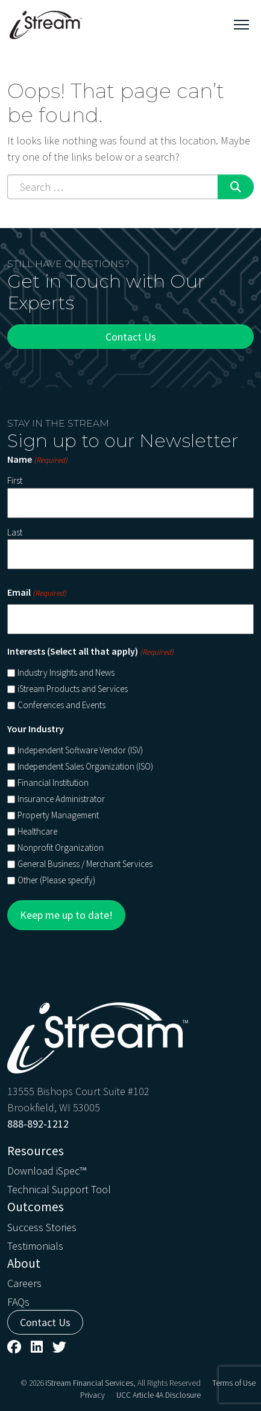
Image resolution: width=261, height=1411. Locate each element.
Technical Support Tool (59, 1189)
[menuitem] (130, 1169)
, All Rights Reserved (167, 1383)
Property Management (58, 815)
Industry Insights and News (66, 672)
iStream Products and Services (72, 688)
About (23, 1263)
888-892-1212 (38, 1124)
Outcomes (35, 1207)
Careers (24, 1283)
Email (36, 592)
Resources (35, 1151)
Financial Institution (53, 782)
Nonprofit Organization (60, 847)
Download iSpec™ (46, 1171)
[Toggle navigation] (241, 24)
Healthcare (37, 831)
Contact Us (130, 337)
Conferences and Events (61, 705)
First (14, 480)
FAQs (18, 1302)
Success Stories (42, 1227)
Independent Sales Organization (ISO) (85, 766)
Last (14, 532)
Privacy (92, 1395)
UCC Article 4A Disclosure (158, 1395)
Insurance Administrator (61, 798)
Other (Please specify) (56, 880)
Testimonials (35, 1246)
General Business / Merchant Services (85, 863)
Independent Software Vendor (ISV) (80, 750)
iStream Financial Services (89, 1383)
